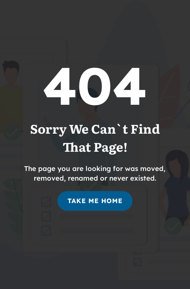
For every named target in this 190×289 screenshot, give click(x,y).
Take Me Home (95, 201)
